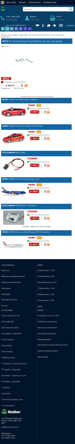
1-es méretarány (8, 406)
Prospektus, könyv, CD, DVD (48, 316)
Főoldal (3, 35)
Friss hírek (11, 2)
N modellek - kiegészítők (11, 382)
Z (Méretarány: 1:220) (46, 300)
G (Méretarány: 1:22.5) (46, 270)
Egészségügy (43, 357)
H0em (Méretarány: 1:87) (47, 282)
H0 (7, 29)
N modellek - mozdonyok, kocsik (14, 376)
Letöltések (70, 25)
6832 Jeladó (13, 152)
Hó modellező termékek (47, 334)
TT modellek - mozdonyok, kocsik (14, 364)
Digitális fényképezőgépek (48, 351)
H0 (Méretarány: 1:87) (46, 276)
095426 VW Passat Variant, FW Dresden (22, 126)
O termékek (6, 394)
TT (16, 29)
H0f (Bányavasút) (8, 358)
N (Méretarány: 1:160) (46, 294)
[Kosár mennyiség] (18, 85)
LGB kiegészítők (8, 322)
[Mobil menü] (2, 2)
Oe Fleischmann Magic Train (12, 400)
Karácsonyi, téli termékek (47, 328)
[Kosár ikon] (26, 85)
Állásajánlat (6, 288)
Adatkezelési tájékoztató (11, 282)
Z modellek (6, 388)
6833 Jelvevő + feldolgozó (19, 205)
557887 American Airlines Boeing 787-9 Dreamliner (26, 232)
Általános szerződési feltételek (13, 276)
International (50, 2)
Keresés (22, 2)
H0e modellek (7, 346)
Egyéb (40, 306)
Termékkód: (5, 88)
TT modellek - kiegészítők (11, 370)
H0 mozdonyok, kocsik (10, 328)
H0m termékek (7, 352)
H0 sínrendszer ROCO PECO (39, 35)
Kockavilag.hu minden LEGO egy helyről (53, 345)
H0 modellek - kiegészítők (17, 35)
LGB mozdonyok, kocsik (11, 316)
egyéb (30, 28)
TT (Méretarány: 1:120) (46, 288)
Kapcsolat (5, 270)
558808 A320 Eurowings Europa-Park (21, 179)
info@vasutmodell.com (10, 427)
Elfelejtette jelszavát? (9, 300)
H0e (12, 29)
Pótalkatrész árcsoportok (47, 322)
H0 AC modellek (8, 340)
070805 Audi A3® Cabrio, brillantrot (20, 99)
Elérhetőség (35, 2)
